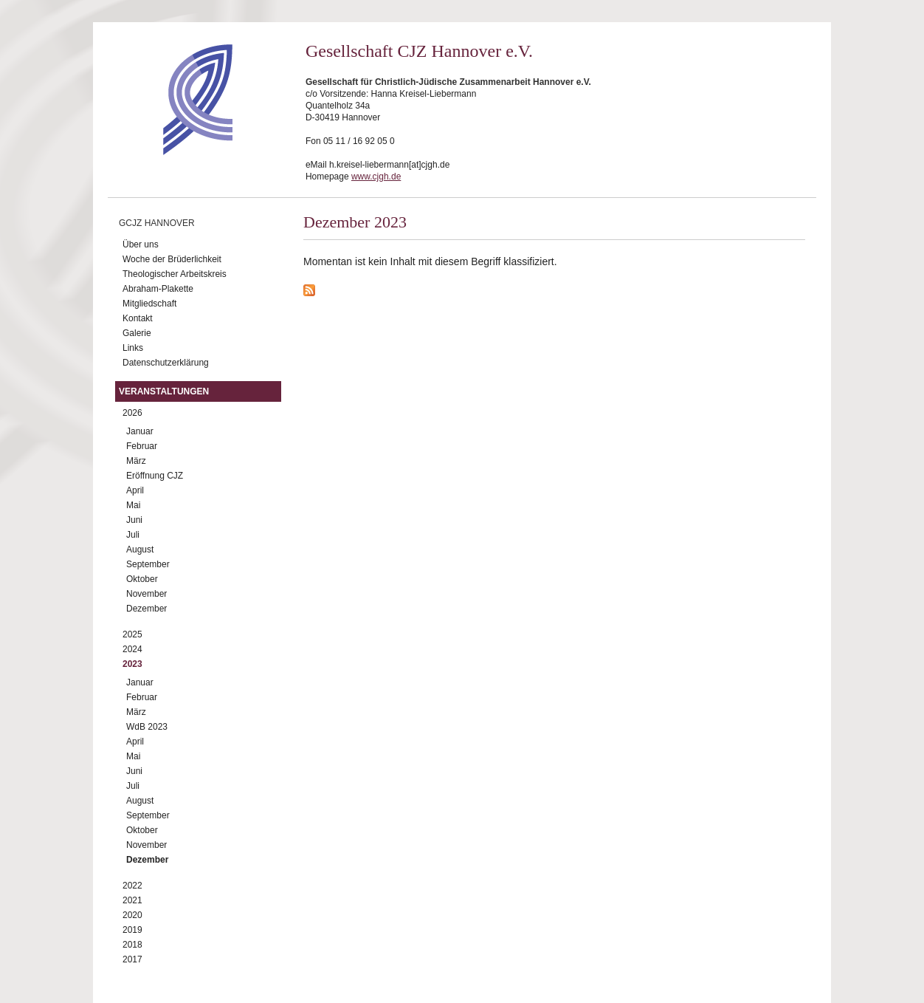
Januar (140, 431)
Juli (132, 535)
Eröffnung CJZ (154, 475)
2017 (132, 959)
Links (133, 348)
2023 (132, 664)
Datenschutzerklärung (166, 362)
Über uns (141, 244)
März (136, 461)
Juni (134, 520)
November (146, 594)
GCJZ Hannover (157, 223)
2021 (132, 900)
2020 (132, 915)
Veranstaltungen (164, 391)
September (148, 564)
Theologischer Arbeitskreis (175, 274)
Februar (141, 446)
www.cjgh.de (376, 176)
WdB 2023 (147, 727)
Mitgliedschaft (149, 303)
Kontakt (138, 318)
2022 (132, 885)
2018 (132, 944)
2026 (132, 413)
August (140, 549)
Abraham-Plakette (158, 289)
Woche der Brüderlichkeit (172, 259)
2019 (132, 930)
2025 (132, 634)
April (135, 490)
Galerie (137, 333)
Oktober (142, 579)
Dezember (146, 608)
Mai (133, 505)
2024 (132, 649)
